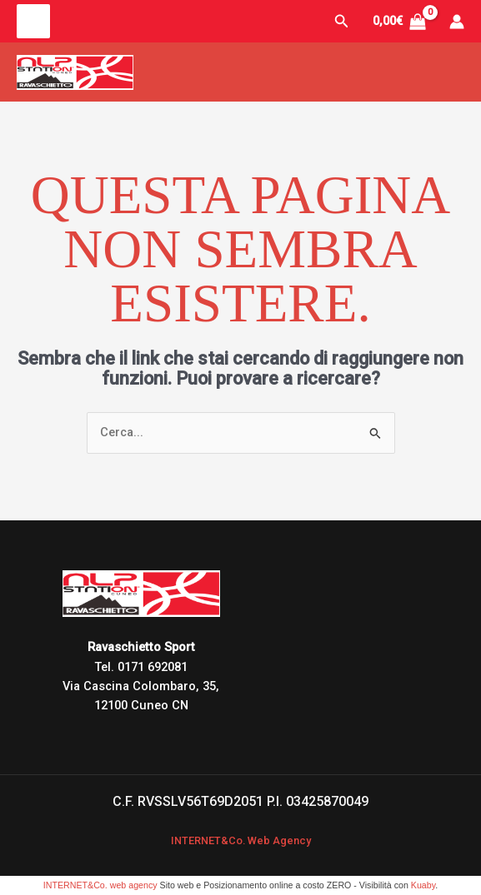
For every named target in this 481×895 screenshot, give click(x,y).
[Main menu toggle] (33, 20)
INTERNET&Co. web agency (100, 885)
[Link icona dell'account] (456, 21)
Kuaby (423, 885)
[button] (341, 21)
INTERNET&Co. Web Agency (241, 840)
